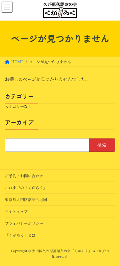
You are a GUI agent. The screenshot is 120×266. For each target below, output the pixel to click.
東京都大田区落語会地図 (26, 199)
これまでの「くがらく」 (26, 187)
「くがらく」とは (20, 235)
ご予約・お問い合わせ (24, 175)
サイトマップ (16, 211)
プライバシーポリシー (24, 223)
